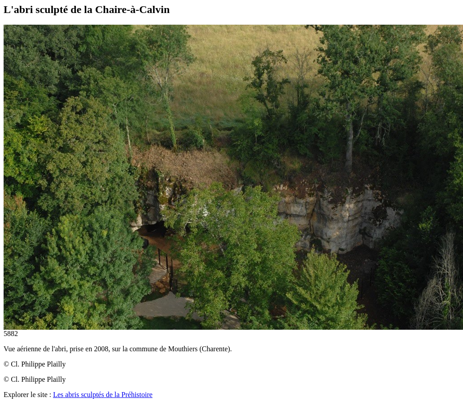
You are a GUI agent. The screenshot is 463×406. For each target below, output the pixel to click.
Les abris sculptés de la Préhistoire (103, 394)
